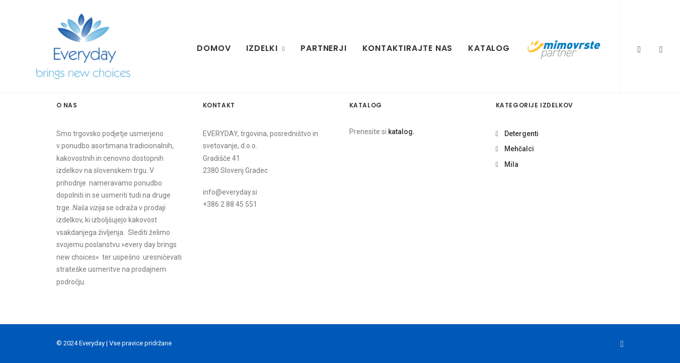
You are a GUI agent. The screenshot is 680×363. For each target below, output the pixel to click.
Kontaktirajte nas (407, 48)
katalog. (401, 132)
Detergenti (521, 134)
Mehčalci (519, 149)
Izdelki (265, 48)
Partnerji (323, 48)
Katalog (489, 48)
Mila (511, 164)
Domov (214, 48)
